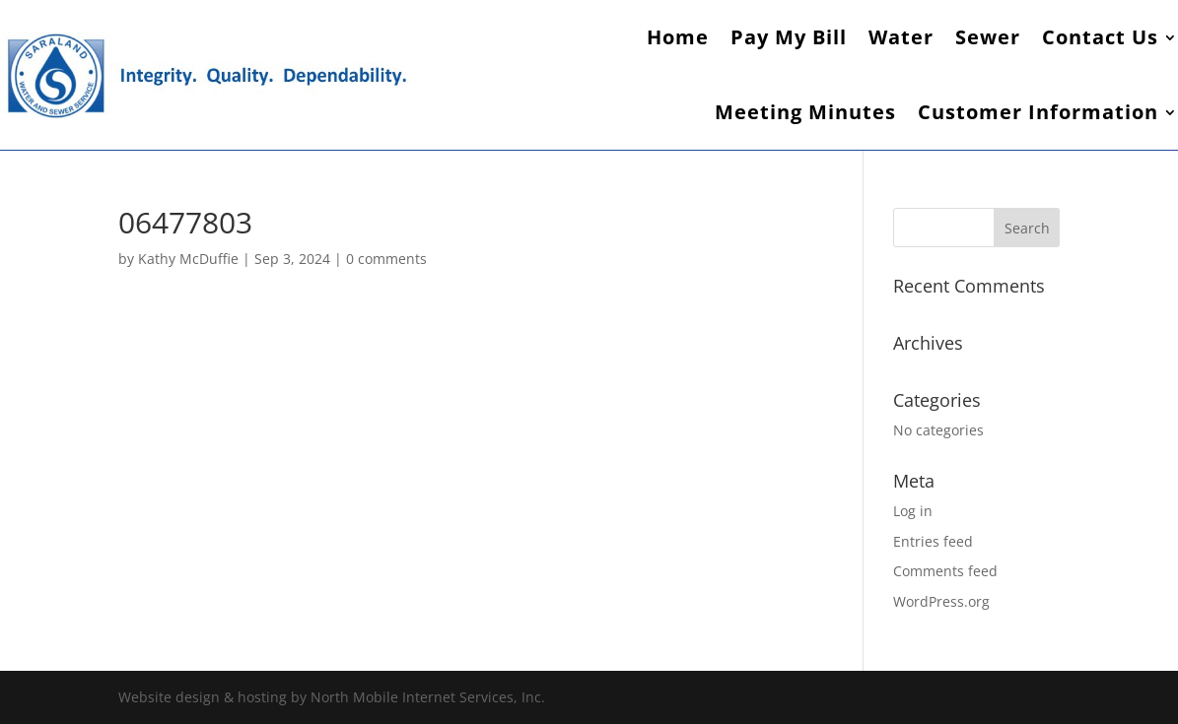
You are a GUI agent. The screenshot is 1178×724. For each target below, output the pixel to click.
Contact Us (1100, 37)
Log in (913, 510)
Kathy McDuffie (188, 258)
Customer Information (1038, 112)
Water (901, 37)
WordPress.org (941, 601)
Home (678, 37)
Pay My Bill (788, 37)
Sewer (987, 37)
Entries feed (933, 541)
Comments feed (945, 570)
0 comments (386, 258)
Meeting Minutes (805, 112)
